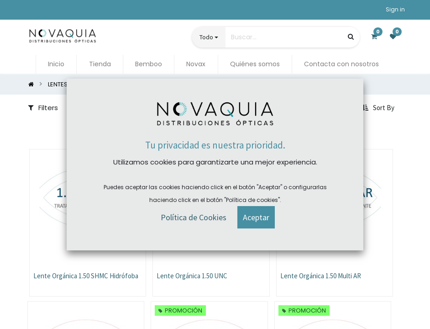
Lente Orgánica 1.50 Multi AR (320, 275)
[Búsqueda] (350, 37)
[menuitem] (56, 64)
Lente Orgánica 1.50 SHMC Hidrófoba (85, 275)
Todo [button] (206, 37)
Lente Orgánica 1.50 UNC (192, 275)
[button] (379, 107)
